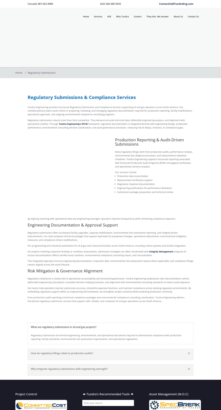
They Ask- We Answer (158, 16)
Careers (138, 16)
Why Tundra (122, 16)
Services (98, 16)
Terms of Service (91, 380)
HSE (109, 16)
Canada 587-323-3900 (94, 361)
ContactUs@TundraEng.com (176, 4)
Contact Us (193, 16)
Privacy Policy (119, 373)
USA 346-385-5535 (118, 361)
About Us (178, 16)
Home (86, 16)
